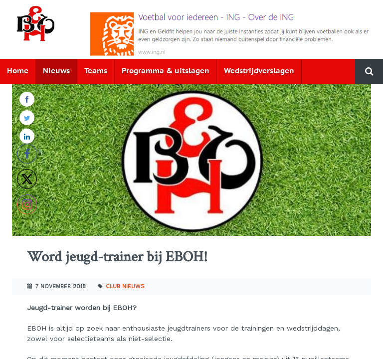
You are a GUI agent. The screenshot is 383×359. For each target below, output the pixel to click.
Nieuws (56, 71)
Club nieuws (125, 286)
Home (17, 71)
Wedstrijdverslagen (259, 71)
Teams (95, 71)
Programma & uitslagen (165, 71)
